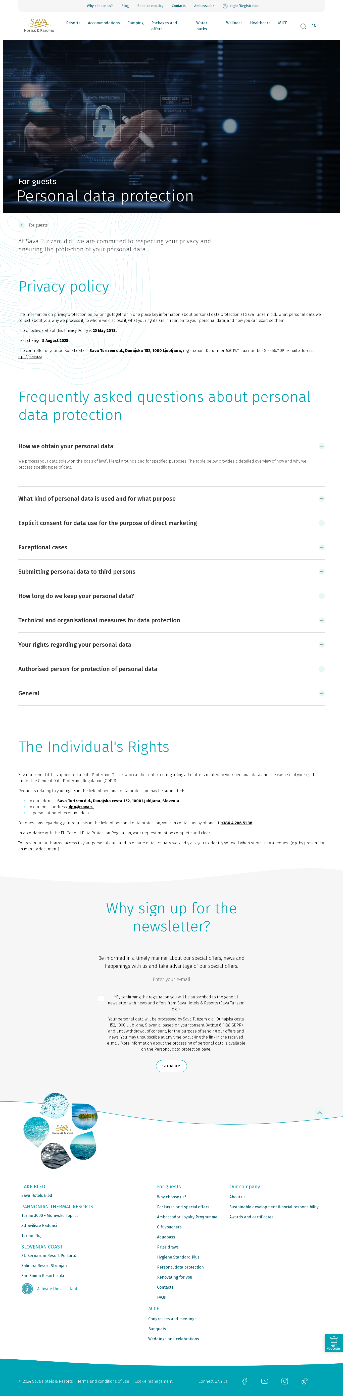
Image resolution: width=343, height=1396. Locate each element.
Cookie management (154, 1381)
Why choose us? (100, 6)
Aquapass (166, 1237)
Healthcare (260, 23)
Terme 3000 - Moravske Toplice (50, 1215)
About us (237, 1197)
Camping (135, 23)
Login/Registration (241, 6)
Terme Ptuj (31, 1235)
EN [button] (314, 26)
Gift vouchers (169, 1227)
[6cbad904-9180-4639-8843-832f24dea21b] (172, 980)
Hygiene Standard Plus (178, 1257)
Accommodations (104, 23)
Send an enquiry (150, 6)
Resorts (73, 23)
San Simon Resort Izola (42, 1275)
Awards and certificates (251, 1217)
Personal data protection (177, 1049)
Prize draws (168, 1247)
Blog (125, 6)
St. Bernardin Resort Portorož (49, 1255)
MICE (282, 23)
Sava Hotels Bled (36, 1195)
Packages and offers (164, 26)
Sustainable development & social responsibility (274, 1207)
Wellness (234, 23)
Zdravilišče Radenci (39, 1225)
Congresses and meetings (172, 1318)
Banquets (157, 1329)
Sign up (171, 1066)
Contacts (179, 6)
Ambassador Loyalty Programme (187, 1217)
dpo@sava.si (30, 356)
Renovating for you (174, 1277)
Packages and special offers (183, 1207)
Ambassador (204, 6)
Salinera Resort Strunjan (44, 1265)
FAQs (161, 1297)
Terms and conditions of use (103, 1381)
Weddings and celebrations (173, 1339)
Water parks (201, 26)
